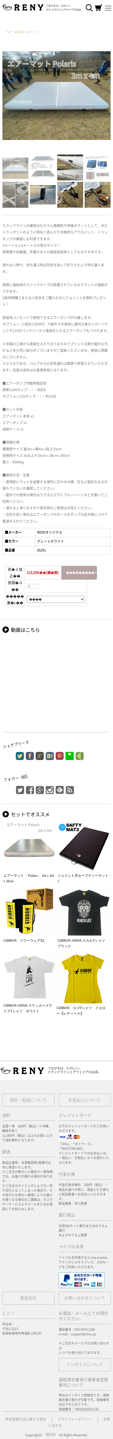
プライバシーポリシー (75, 1419)
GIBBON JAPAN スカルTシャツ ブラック (82, 943)
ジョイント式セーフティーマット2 (82, 878)
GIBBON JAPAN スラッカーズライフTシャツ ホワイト (27, 1008)
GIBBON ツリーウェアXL (24, 940)
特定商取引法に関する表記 (25, 1419)
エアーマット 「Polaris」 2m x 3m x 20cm (28, 878)
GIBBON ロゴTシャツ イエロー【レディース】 (80, 1010)
